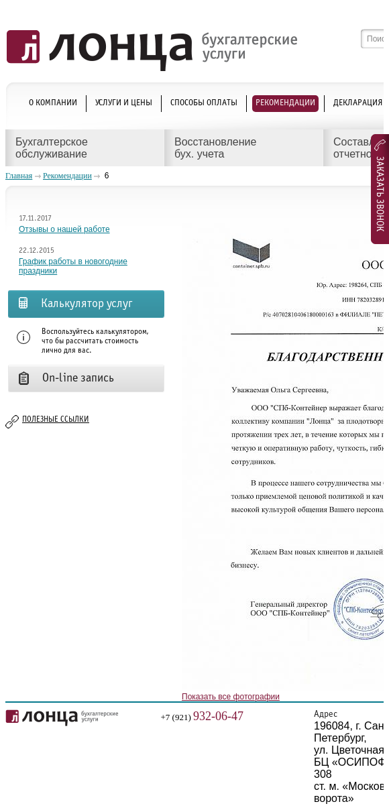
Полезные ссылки (55, 420)
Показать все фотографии (231, 696)
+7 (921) (202, 717)
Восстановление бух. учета (215, 148)
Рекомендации (67, 175)
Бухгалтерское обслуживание (51, 148)
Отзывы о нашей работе (64, 229)
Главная (18, 175)
